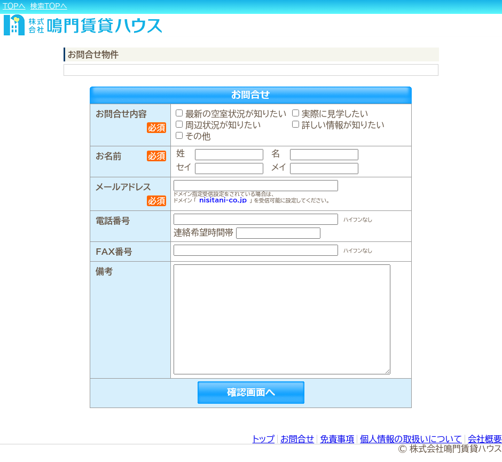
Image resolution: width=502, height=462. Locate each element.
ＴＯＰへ (14, 6)
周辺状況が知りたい (218, 125)
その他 (193, 136)
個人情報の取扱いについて (411, 439)
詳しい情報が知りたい (338, 125)
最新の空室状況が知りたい (231, 113)
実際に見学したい (330, 113)
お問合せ (297, 439)
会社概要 (485, 439)
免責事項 (337, 439)
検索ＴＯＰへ (48, 6)
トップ (263, 439)
